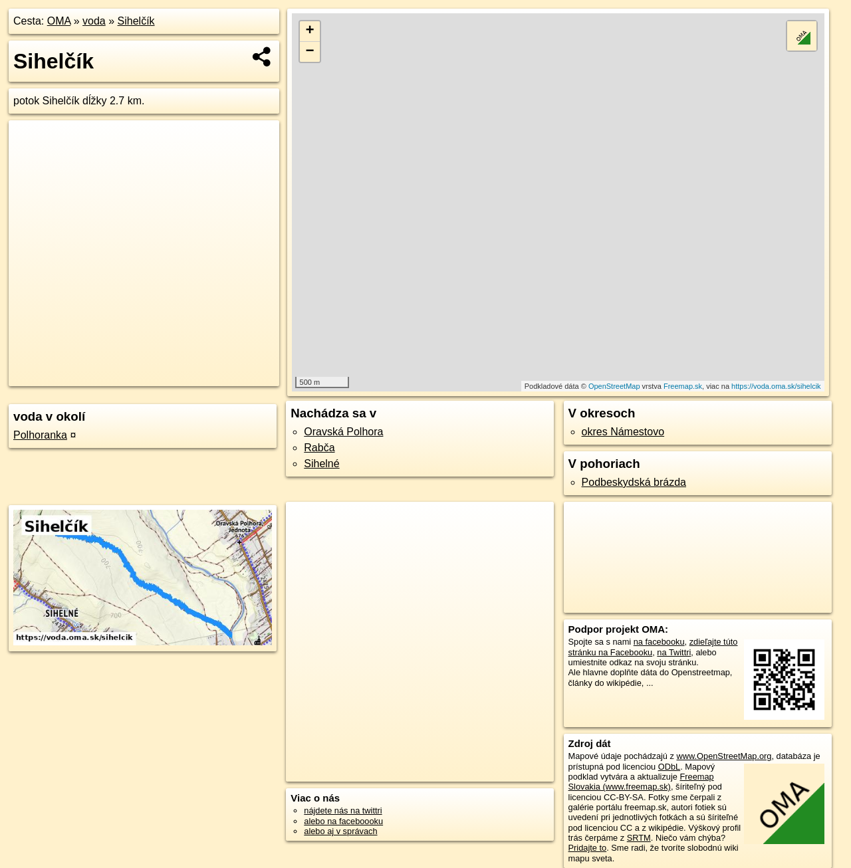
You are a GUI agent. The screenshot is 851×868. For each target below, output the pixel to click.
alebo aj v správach (340, 831)
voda (94, 21)
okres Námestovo (623, 431)
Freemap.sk (683, 386)
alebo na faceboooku (343, 821)
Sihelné (321, 463)
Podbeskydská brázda (634, 482)
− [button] (310, 52)
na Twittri (674, 652)
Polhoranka (40, 435)
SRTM (639, 838)
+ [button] (310, 31)
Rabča (319, 447)
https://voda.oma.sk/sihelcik (776, 386)
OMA (59, 21)
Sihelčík (136, 21)
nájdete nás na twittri (343, 810)
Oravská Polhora (343, 431)
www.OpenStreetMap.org (723, 756)
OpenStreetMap (614, 386)
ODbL (669, 767)
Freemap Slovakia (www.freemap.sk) (641, 782)
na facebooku (659, 642)
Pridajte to (587, 848)
